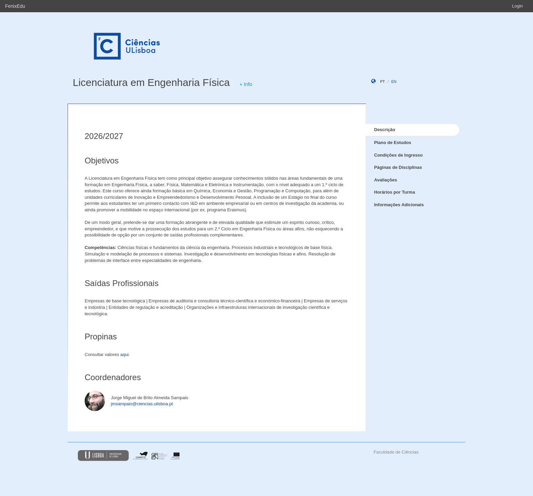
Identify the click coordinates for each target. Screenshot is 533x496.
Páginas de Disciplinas (398, 167)
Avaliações (385, 179)
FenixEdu (15, 6)
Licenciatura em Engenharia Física (151, 82)
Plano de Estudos (392, 142)
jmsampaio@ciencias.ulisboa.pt (142, 403)
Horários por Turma (394, 192)
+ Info (245, 84)
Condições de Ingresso (398, 155)
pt (382, 81)
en (393, 81)
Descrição (384, 129)
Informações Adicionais (399, 204)
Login (517, 5)
